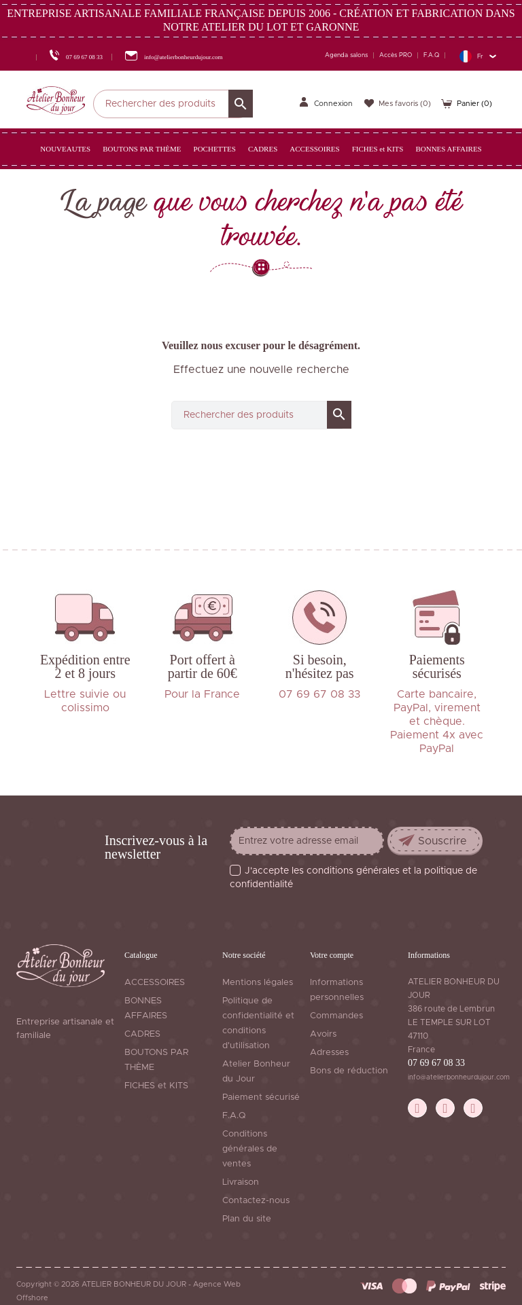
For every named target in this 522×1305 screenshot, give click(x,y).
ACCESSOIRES (154, 982)
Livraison (240, 1182)
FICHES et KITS (156, 1085)
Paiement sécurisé (261, 1097)
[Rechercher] (173, 104)
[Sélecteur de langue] (477, 56)
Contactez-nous (256, 1200)
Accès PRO (395, 55)
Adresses (329, 1052)
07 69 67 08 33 (436, 1063)
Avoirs (323, 1034)
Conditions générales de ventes (249, 1149)
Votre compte (331, 955)
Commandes (336, 1016)
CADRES (142, 1034)
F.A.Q (431, 55)
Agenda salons (346, 55)
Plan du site (246, 1219)
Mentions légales (257, 982)
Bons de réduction (349, 1071)
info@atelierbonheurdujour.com (459, 1077)
